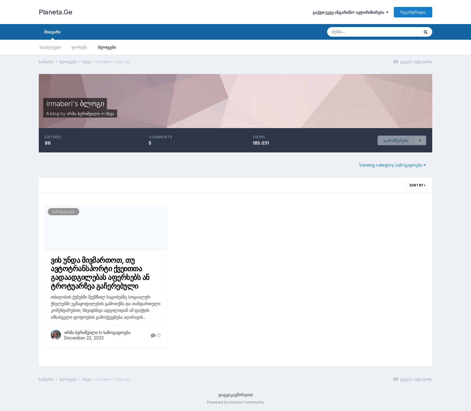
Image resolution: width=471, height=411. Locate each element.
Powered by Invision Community (235, 402)
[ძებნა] (358, 32)
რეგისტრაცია (413, 12)
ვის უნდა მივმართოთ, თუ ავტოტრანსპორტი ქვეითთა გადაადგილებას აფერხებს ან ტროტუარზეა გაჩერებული (100, 273)
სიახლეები (50, 47)
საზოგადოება (63, 212)
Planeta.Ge (55, 12)
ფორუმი (79, 47)
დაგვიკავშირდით (235, 394)
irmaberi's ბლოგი (75, 103)
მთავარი (52, 34)
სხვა (110, 113)
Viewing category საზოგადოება (392, 164)
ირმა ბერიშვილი (83, 113)
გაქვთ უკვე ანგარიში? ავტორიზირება (350, 12)
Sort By (417, 185)
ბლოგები (107, 47)
